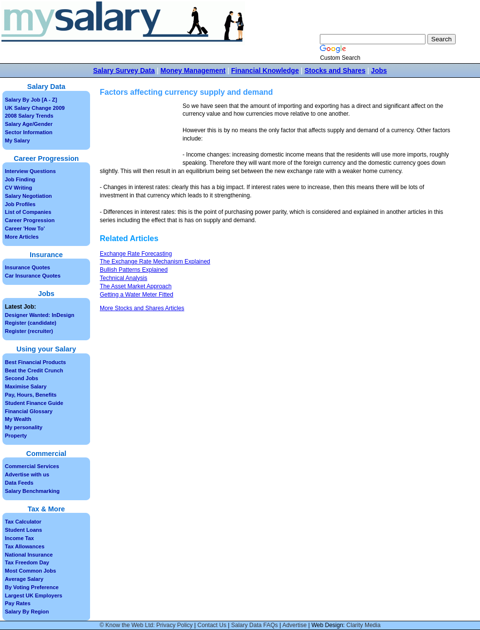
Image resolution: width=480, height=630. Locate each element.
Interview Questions (30, 171)
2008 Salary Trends (29, 116)
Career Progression (30, 220)
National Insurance (29, 555)
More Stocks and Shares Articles (142, 308)
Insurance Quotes (27, 267)
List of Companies (28, 212)
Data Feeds (19, 483)
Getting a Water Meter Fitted (136, 294)
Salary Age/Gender (29, 124)
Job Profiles (20, 204)
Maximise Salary (26, 386)
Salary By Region (27, 611)
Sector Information (29, 132)
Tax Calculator (23, 522)
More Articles (21, 237)
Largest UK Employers (33, 595)
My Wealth (18, 419)
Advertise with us (27, 474)
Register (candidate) (30, 323)
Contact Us (212, 625)
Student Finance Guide (34, 403)
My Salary (17, 140)
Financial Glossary (29, 411)
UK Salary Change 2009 (35, 108)
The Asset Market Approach (135, 286)
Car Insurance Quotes (32, 276)
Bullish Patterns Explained (133, 269)
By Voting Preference (31, 587)
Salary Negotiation (28, 196)
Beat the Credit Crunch (34, 370)
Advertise (294, 625)
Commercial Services (32, 466)
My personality (23, 427)
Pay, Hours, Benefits (30, 395)
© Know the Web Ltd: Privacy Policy (145, 625)
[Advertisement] (141, 132)
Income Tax (19, 538)
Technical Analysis (123, 278)
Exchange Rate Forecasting (136, 253)
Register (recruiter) (29, 331)
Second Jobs (21, 378)
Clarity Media (364, 625)
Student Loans (23, 530)
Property (16, 435)
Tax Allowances (24, 546)
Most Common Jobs (30, 571)
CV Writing (18, 188)
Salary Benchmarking (32, 491)
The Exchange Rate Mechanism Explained (155, 261)
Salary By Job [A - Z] (31, 100)
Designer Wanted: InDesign (39, 315)
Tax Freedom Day (27, 562)
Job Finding (20, 179)
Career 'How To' (25, 228)
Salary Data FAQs (254, 625)
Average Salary (24, 579)
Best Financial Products (35, 362)
